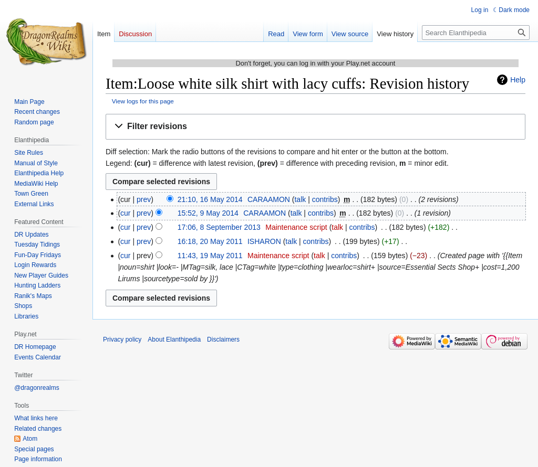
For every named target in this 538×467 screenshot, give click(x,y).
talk (300, 199)
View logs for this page (143, 101)
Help (517, 80)
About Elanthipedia (174, 339)
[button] (315, 126)
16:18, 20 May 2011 (210, 241)
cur (125, 213)
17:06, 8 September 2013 (219, 227)
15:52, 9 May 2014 (208, 213)
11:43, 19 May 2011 (210, 255)
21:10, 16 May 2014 (210, 199)
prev (144, 199)
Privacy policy (122, 339)
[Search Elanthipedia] (476, 32)
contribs (325, 199)
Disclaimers (223, 339)
